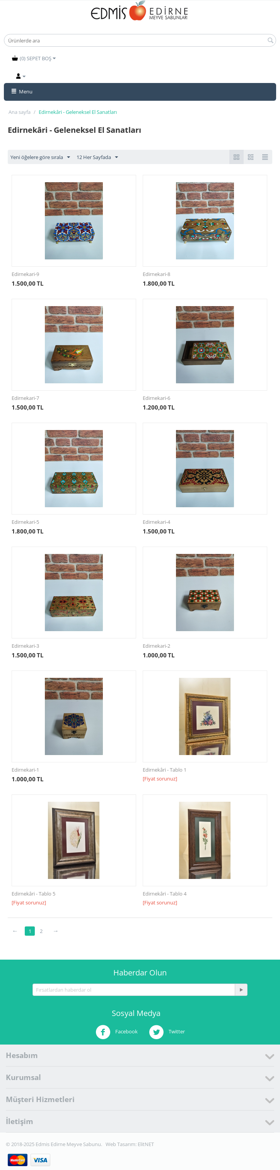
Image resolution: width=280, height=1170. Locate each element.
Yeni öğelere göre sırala (40, 157)
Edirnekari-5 (25, 521)
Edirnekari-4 (156, 521)
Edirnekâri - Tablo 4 (164, 893)
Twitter (167, 1032)
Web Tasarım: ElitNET (130, 1144)
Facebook (117, 1032)
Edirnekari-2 (156, 645)
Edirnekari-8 (156, 274)
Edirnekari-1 (25, 769)
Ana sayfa (20, 111)
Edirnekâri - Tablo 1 (164, 769)
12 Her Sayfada (97, 157)
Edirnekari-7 (25, 398)
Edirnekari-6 (156, 398)
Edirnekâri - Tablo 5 (33, 893)
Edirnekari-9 (25, 274)
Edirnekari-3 (25, 645)
